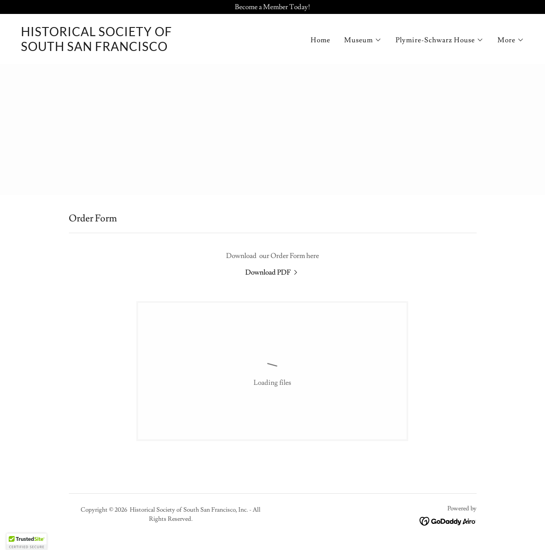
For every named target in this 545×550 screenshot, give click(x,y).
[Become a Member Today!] (272, 7)
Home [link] (320, 40)
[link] (96, 48)
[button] (363, 40)
